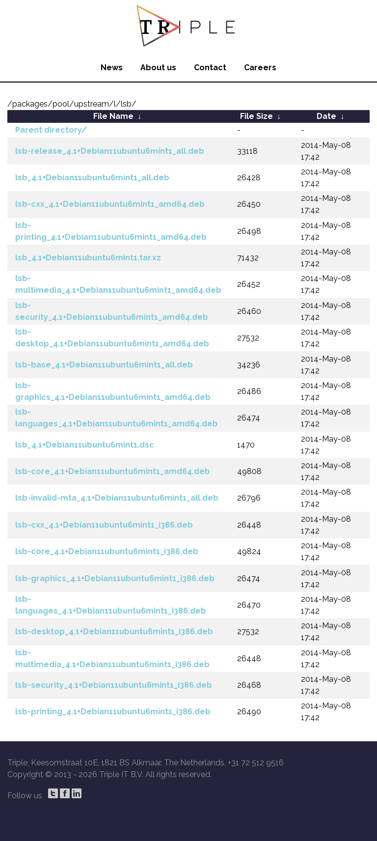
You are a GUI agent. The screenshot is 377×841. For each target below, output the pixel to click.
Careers (260, 67)
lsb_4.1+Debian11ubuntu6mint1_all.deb (92, 177)
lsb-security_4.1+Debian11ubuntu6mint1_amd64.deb (111, 311)
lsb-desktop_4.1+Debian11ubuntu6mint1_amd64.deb (112, 337)
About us (158, 67)
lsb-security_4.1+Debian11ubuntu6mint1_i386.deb (113, 685)
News (112, 67)
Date (326, 116)
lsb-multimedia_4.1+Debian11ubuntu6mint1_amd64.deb (118, 284)
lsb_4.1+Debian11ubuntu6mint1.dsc (84, 444)
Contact (210, 67)
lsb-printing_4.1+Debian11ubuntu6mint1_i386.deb (113, 711)
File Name (113, 116)
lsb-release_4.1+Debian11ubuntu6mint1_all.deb (109, 151)
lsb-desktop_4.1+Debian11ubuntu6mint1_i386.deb (114, 631)
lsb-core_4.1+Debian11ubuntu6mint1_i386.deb (106, 551)
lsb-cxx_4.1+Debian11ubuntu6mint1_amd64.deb (110, 204)
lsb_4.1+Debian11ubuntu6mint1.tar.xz (88, 257)
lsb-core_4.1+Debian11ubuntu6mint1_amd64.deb (112, 471)
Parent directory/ (51, 130)
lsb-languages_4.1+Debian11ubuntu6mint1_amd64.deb (116, 417)
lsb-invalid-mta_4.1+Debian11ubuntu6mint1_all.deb (116, 498)
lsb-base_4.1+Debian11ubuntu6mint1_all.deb (104, 364)
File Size (256, 116)
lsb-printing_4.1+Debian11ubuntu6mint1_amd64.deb (111, 231)
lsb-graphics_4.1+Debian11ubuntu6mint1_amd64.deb (113, 391)
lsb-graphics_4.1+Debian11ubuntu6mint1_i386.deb (115, 578)
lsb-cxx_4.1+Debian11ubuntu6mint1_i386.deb (104, 525)
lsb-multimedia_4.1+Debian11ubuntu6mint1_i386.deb (112, 658)
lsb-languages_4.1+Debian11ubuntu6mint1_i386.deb (110, 605)
